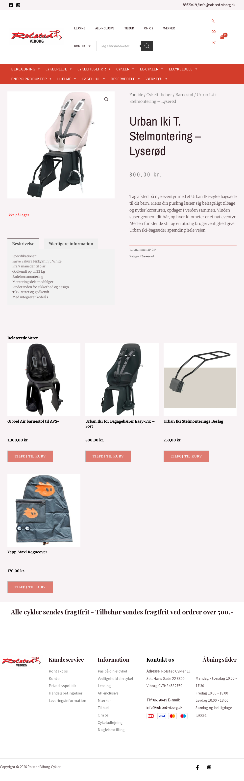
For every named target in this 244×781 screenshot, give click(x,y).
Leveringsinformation (67, 693)
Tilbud (120, 27)
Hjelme (67, 68)
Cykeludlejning (110, 715)
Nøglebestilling (111, 722)
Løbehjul (94, 68)
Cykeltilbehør (94, 58)
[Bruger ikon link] (233, 31)
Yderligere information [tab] (71, 233)
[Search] (120, 40)
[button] (106, 89)
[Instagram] (18, 5)
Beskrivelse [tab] (23, 233)
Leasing (78, 27)
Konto (54, 671)
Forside (136, 83)
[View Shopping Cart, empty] (217, 31)
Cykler (125, 58)
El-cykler (152, 58)
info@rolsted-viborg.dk (217, 4)
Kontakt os (174, 27)
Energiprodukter (31, 68)
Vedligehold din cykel (115, 671)
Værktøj (157, 68)
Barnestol (184, 83)
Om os (136, 27)
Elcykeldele (183, 58)
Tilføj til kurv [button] (31, 447)
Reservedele (126, 68)
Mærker (153, 27)
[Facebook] (11, 5)
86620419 (190, 4)
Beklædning (26, 58)
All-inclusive (99, 27)
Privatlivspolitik (62, 678)
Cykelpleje (59, 58)
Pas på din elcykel (112, 663)
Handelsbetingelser (65, 685)
